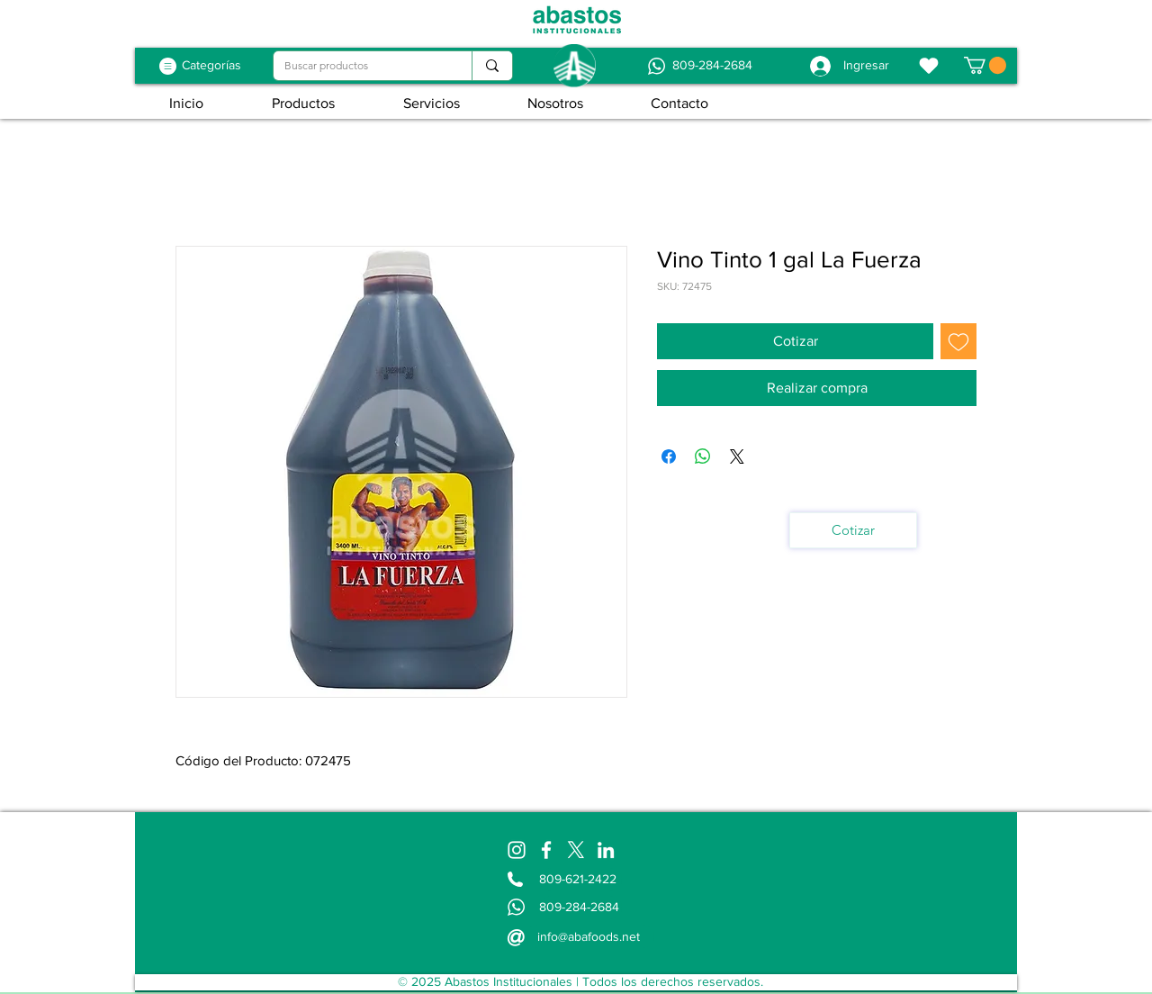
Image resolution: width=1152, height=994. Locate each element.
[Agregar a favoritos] (958, 341)
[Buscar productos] (359, 66)
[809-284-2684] (712, 66)
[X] (576, 850)
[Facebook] (546, 850)
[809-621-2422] (580, 879)
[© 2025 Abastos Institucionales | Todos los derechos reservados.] (580, 982)
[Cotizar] (853, 530)
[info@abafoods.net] (590, 936)
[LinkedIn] (605, 850)
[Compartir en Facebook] (669, 456)
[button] (985, 65)
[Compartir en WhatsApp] (703, 456)
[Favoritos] (928, 65)
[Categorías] (211, 66)
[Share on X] (737, 456)
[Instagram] (516, 850)
